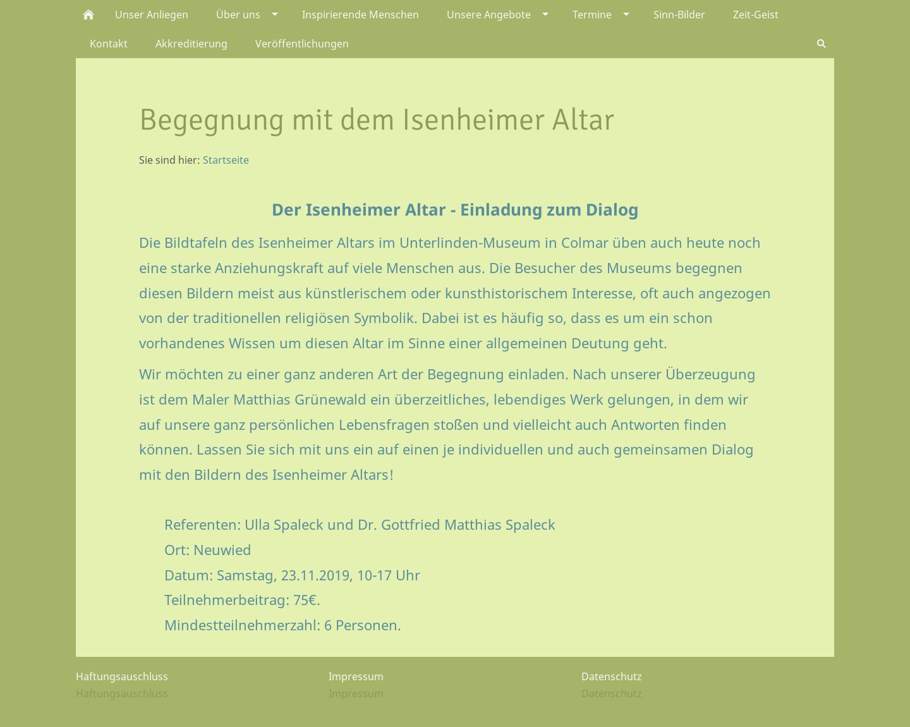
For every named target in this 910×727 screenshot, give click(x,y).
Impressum (356, 693)
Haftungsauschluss (122, 693)
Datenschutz (611, 693)
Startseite (226, 160)
